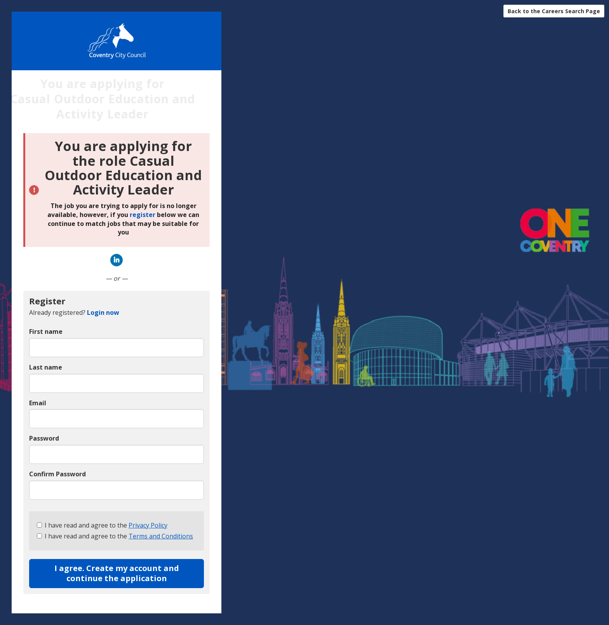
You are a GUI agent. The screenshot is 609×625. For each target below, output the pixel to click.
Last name (45, 367)
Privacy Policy (148, 525)
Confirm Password (57, 474)
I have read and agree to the (102, 525)
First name (46, 331)
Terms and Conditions (161, 536)
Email (37, 403)
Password (44, 438)
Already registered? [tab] (74, 312)
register (142, 214)
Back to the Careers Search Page (554, 11)
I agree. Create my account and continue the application (116, 573)
